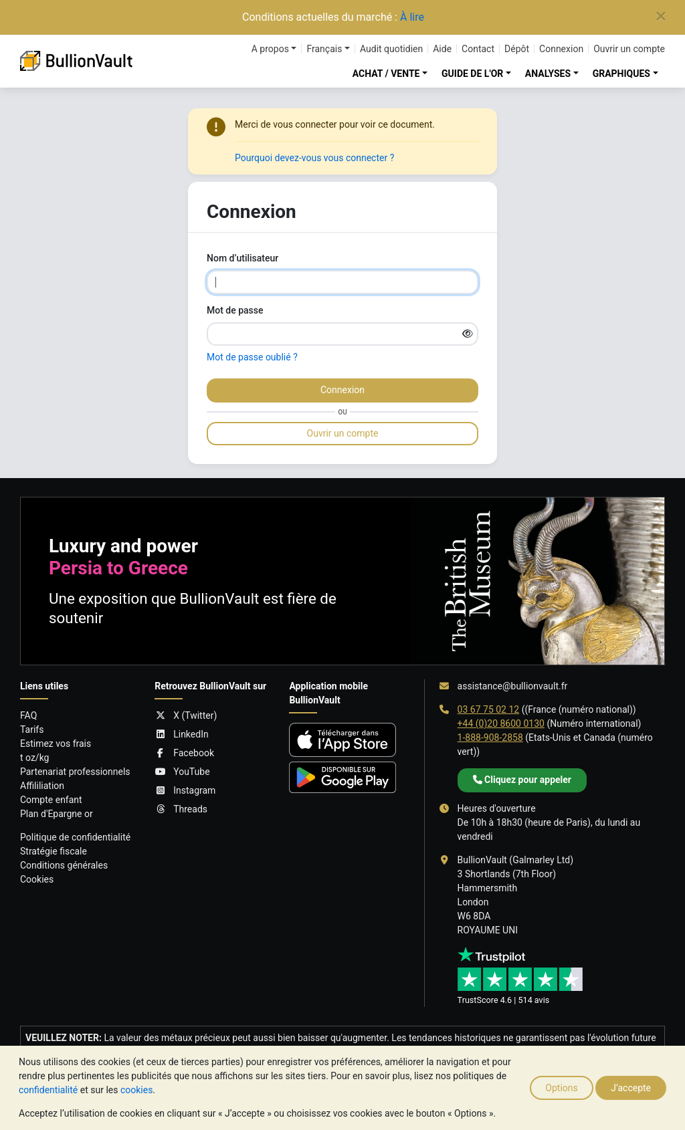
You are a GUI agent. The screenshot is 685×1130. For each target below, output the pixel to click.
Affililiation (42, 785)
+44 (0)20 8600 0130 (501, 723)
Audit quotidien (391, 48)
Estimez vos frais (55, 743)
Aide (442, 48)
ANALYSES (548, 73)
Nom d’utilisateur (242, 258)
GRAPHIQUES (621, 73)
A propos (270, 48)
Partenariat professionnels (75, 771)
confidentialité (48, 1090)
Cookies (37, 879)
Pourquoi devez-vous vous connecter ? (314, 157)
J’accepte (631, 1088)
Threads (181, 809)
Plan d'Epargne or (56, 813)
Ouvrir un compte (629, 48)
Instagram (185, 791)
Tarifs (31, 729)
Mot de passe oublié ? (252, 357)
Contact (478, 48)
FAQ (28, 715)
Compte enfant (51, 799)
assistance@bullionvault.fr (513, 686)
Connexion (561, 48)
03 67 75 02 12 (489, 709)
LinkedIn (182, 734)
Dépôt (516, 48)
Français (324, 48)
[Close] (661, 16)
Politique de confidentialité (75, 837)
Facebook (184, 753)
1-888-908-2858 (490, 737)
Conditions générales (64, 865)
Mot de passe (235, 310)
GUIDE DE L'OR (472, 73)
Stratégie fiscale (53, 851)
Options (561, 1088)
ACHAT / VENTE (386, 73)
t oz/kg (34, 757)
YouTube (182, 772)
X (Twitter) (186, 716)
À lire (412, 17)
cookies (136, 1090)
